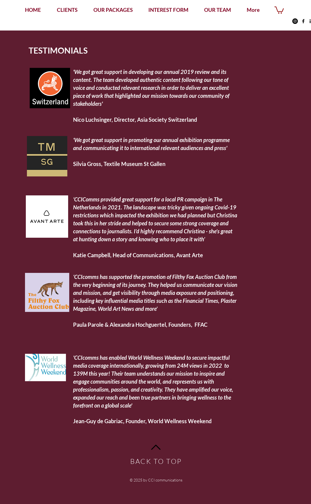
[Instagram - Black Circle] (295, 21)
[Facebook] (303, 21)
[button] (279, 10)
